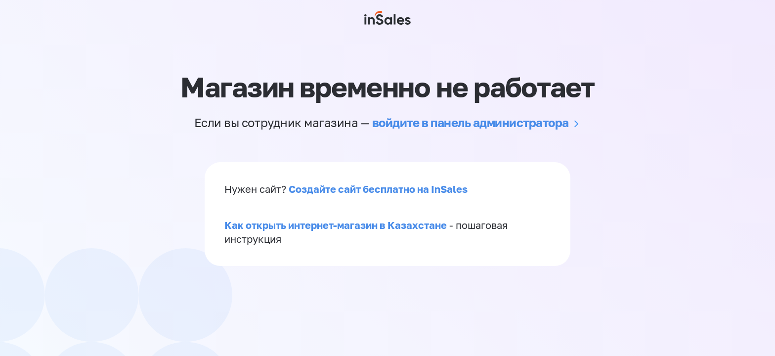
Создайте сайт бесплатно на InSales (378, 189)
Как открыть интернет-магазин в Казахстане (335, 225)
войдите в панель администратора (470, 122)
